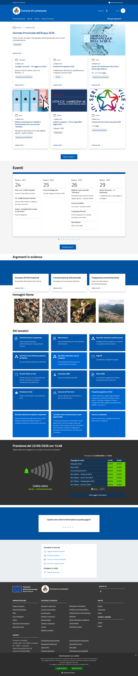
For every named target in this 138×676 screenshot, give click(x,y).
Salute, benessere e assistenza (79, 620)
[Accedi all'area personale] (115, 2)
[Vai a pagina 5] (67, 239)
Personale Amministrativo (21, 623)
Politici (15, 620)
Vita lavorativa (46, 613)
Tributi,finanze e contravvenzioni (80, 613)
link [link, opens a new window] (87, 664)
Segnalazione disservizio (49, 644)
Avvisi (57, 60)
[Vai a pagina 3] (63, 239)
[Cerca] (123, 10)
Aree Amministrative (19, 609)
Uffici (14, 613)
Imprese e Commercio (48, 616)
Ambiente (72, 616)
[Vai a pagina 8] (74, 239)
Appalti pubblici (46, 620)
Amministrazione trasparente (79, 640)
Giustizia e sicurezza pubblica (78, 609)
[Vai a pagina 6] (70, 239)
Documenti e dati (18, 627)
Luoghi (100, 622)
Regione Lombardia (19, 2)
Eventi (100, 626)
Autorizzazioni (74, 623)
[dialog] (69, 664)
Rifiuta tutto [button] (76, 668)
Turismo (43, 627)
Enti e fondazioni (18, 616)
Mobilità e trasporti (47, 630)
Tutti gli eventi (68, 247)
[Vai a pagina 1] (58, 239)
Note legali (72, 647)
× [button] (136, 655)
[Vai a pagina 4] (65, 239)
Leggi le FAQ (45, 647)
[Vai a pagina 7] (72, 239)
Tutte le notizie (69, 157)
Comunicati (20, 60)
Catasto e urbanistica (48, 623)
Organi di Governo (18, 606)
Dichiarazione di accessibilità (78, 651)
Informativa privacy (75, 644)
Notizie (18, 28)
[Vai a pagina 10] (79, 239)
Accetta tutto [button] (61, 668)
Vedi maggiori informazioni (98, 495)
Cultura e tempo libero (48, 609)
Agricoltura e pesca (75, 627)
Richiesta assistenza (47, 651)
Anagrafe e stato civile (48, 606)
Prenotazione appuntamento (50, 640)
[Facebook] (106, 10)
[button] (69, 673)
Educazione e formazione (77, 606)
